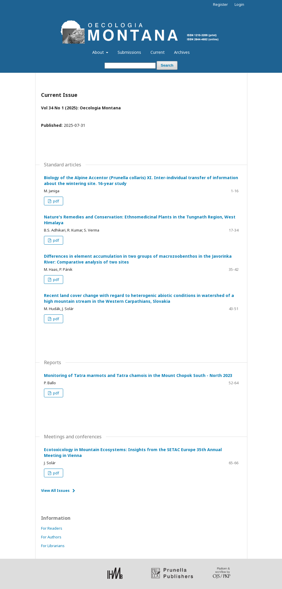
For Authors (51, 537)
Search (167, 65)
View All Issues (55, 490)
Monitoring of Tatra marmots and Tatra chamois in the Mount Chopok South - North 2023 (138, 375)
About (98, 52)
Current (157, 52)
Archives (182, 52)
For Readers (51, 528)
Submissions (129, 52)
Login (239, 4)
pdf (55, 201)
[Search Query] (130, 66)
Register (220, 4)
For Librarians (53, 545)
